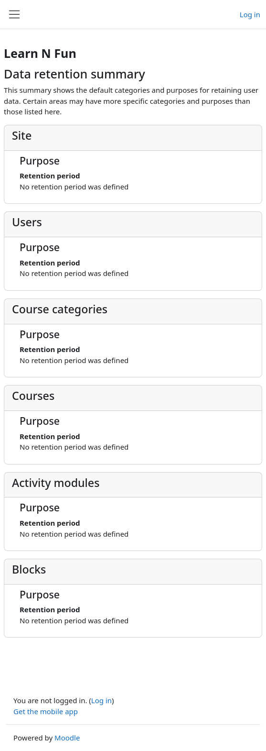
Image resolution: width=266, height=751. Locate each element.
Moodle (67, 737)
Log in (250, 14)
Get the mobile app (45, 711)
